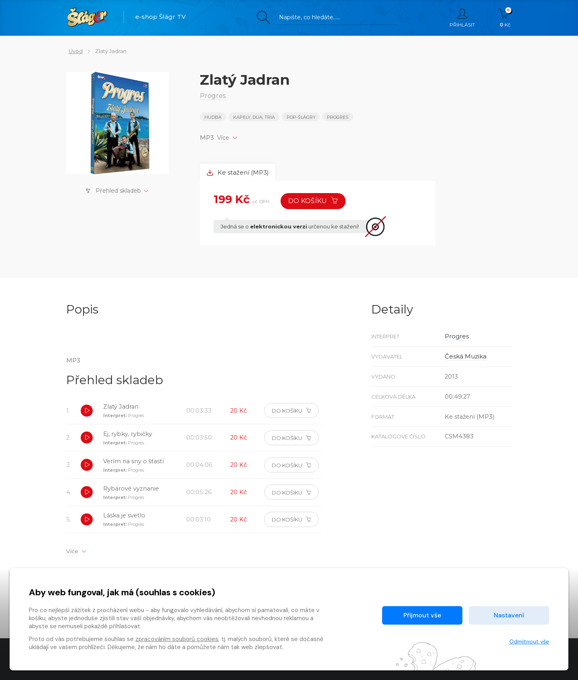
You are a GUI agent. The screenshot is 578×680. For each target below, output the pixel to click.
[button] (87, 412)
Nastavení (509, 615)
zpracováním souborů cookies (176, 639)
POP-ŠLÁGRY (301, 117)
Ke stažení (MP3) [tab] (238, 172)
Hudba (213, 117)
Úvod (73, 51)
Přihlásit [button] (462, 18)
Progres (339, 117)
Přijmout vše (422, 615)
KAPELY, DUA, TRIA (254, 117)
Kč (505, 18)
